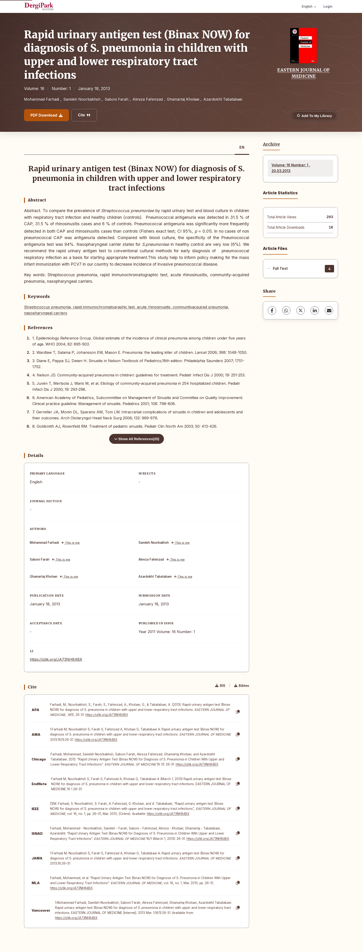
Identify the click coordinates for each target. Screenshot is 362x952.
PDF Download (46, 115)
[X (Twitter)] (300, 310)
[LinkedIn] (315, 310)
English (309, 6)
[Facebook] (272, 310)
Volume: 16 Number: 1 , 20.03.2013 (291, 168)
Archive (271, 144)
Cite (84, 115)
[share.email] (329, 310)
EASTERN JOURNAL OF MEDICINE (303, 73)
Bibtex (241, 686)
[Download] (329, 268)
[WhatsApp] (286, 310)
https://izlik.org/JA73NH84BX (56, 659)
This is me (71, 542)
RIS (220, 686)
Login (327, 6)
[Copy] (237, 712)
